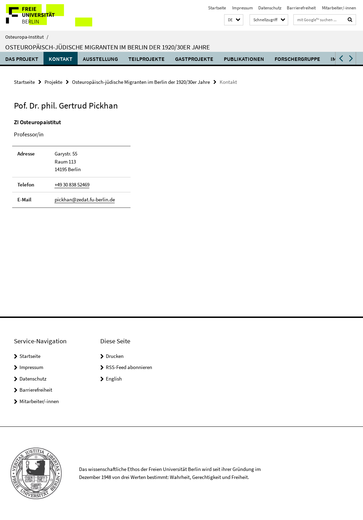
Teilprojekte (146, 58)
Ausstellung (100, 58)
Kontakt (60, 58)
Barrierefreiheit (301, 8)
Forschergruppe (297, 58)
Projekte (53, 82)
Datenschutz (270, 8)
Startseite (217, 8)
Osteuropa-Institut (26, 36)
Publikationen (244, 58)
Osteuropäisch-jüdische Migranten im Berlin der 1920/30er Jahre (107, 47)
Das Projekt (21, 58)
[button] (233, 20)
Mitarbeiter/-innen (338, 8)
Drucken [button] (115, 356)
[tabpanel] (109, 166)
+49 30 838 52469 (72, 184)
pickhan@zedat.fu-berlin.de (85, 199)
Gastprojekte (194, 58)
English (114, 378)
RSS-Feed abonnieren (129, 367)
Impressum (242, 8)
